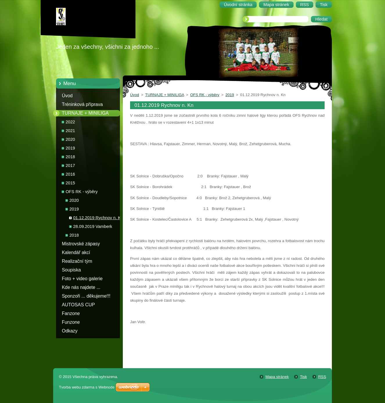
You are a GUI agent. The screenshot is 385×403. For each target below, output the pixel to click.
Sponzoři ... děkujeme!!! (86, 296)
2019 (70, 148)
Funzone (71, 322)
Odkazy (70, 330)
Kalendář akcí (76, 252)
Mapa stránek (277, 377)
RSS (322, 377)
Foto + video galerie (82, 278)
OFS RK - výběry (82, 191)
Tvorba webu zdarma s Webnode (86, 387)
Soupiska (71, 269)
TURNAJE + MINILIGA (85, 113)
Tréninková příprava (82, 104)
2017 (70, 165)
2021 (70, 130)
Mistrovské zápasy (81, 243)
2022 (70, 122)
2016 (70, 174)
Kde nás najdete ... (81, 287)
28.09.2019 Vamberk (92, 226)
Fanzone (71, 313)
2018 (70, 156)
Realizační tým (77, 261)
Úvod (67, 95)
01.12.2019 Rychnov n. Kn (98, 217)
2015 (70, 183)
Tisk (303, 377)
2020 (70, 139)
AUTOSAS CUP (78, 304)
